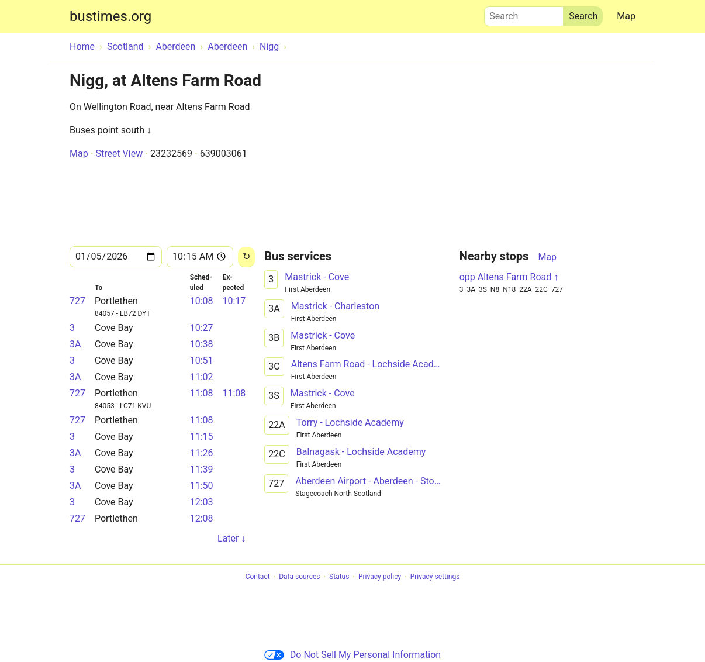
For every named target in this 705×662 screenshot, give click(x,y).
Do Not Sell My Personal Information (352, 654)
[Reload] (246, 257)
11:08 (201, 393)
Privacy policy (379, 577)
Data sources (299, 577)
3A (75, 344)
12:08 (201, 518)
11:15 (201, 436)
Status (339, 577)
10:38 (201, 344)
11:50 (201, 485)
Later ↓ (231, 538)
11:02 (201, 376)
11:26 (201, 452)
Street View (119, 153)
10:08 (201, 300)
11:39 (201, 469)
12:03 (201, 502)
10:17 (234, 300)
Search (524, 13)
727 (77, 300)
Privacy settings (435, 577)
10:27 (201, 327)
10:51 (201, 360)
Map (626, 16)
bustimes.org (110, 16)
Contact (258, 577)
